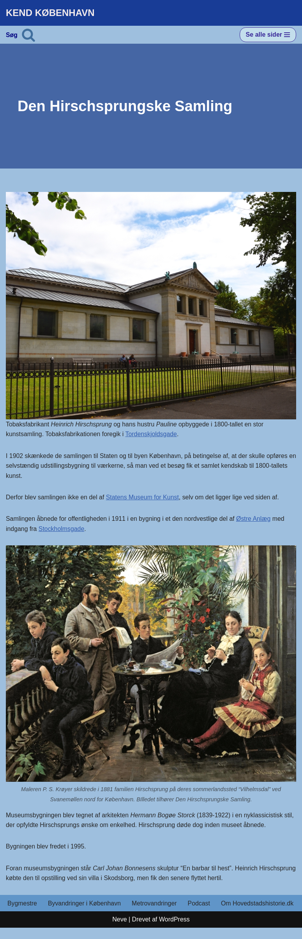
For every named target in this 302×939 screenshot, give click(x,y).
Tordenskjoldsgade (152, 434)
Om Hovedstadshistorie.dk (44, 914)
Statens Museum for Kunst (143, 497)
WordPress (174, 931)
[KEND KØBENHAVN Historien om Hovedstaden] (50, 12)
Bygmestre (22, 904)
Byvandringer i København (85, 904)
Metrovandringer (155, 904)
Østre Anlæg (255, 519)
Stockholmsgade (62, 529)
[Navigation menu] (268, 34)
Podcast (200, 904)
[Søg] (28, 35)
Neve (119, 931)
